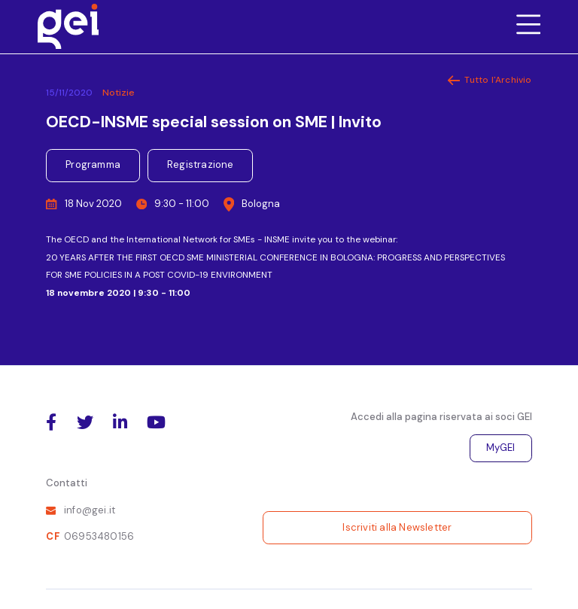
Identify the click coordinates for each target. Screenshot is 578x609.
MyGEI (501, 447)
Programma (92, 164)
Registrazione (200, 164)
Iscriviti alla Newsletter (397, 527)
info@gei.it (89, 510)
